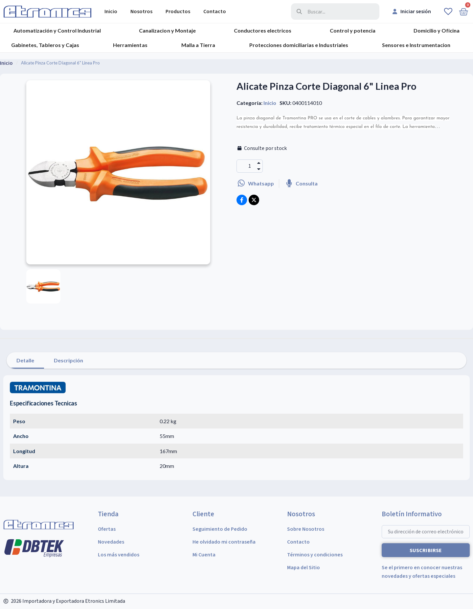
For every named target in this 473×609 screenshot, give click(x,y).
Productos (178, 11)
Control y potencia (352, 30)
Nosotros (141, 11)
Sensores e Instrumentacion (416, 45)
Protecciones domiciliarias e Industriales (298, 45)
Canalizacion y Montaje (167, 30)
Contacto (214, 11)
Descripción (68, 360)
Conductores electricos (262, 30)
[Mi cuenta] (412, 11)
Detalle (25, 360)
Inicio (110, 11)
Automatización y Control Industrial (57, 30)
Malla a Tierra (198, 45)
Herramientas (130, 45)
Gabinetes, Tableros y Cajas (45, 45)
